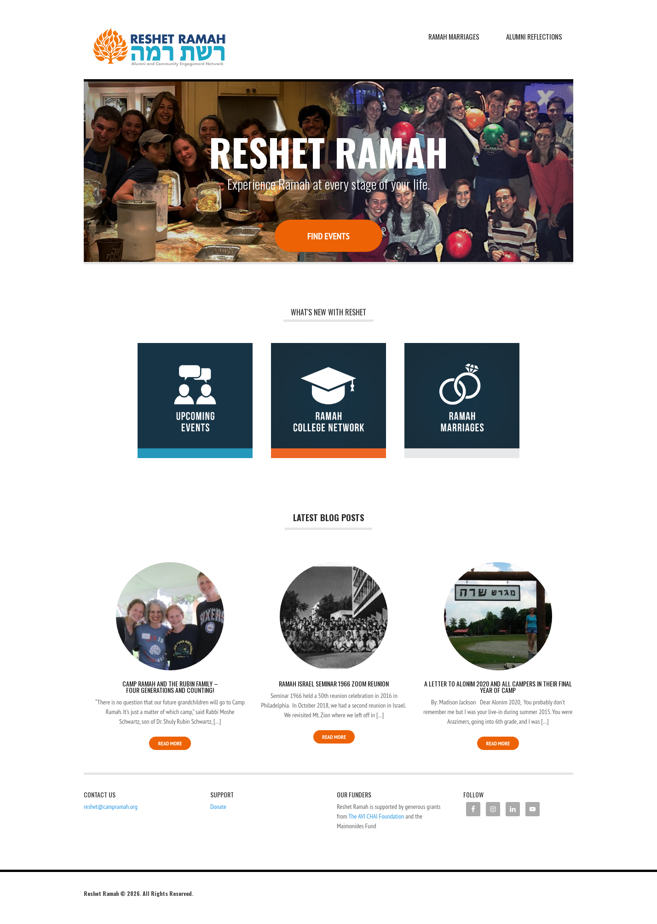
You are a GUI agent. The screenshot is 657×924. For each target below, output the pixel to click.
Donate (218, 806)
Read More (170, 743)
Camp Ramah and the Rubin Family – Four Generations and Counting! (170, 687)
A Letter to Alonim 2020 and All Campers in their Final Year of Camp (498, 687)
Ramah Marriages (453, 36)
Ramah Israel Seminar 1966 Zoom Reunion (334, 683)
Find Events (328, 236)
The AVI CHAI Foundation (376, 816)
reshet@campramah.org (111, 806)
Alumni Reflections (534, 36)
